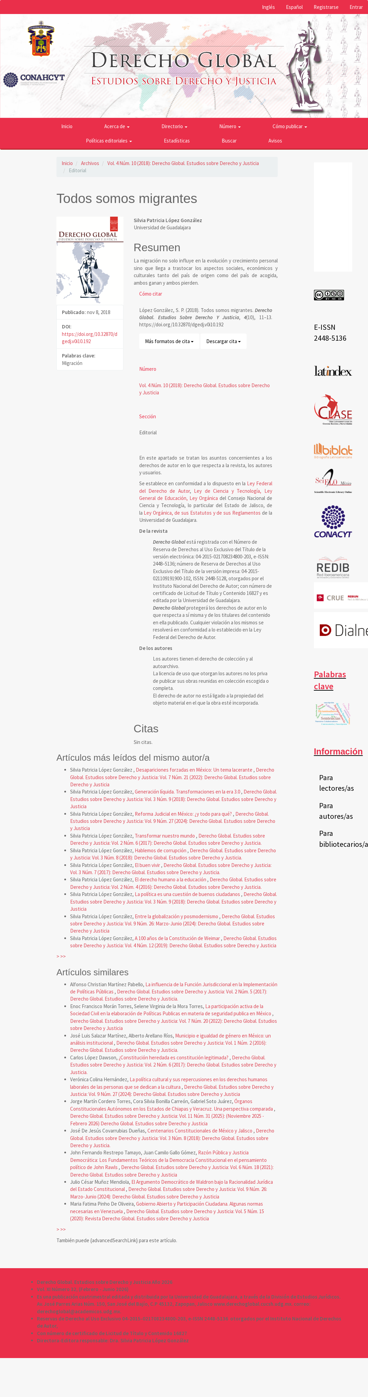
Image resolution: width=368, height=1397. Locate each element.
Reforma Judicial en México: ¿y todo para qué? (184, 814)
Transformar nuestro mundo (165, 835)
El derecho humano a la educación (171, 879)
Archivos (90, 163)
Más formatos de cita (169, 341)
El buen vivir (148, 865)
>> (63, 956)
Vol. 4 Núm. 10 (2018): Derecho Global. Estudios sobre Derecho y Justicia (183, 163)
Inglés (268, 7)
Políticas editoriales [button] (109, 140)
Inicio (67, 126)
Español (294, 7)
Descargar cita (223, 341)
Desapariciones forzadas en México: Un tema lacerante (194, 770)
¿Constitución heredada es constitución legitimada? (174, 1057)
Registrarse (326, 7)
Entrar (356, 7)
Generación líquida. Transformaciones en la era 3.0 (188, 791)
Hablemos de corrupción (161, 850)
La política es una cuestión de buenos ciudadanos (188, 894)
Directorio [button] (174, 126)
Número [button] (230, 126)
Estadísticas (177, 140)
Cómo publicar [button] (290, 126)
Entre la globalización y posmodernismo (177, 916)
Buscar (229, 140)
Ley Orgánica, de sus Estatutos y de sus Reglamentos (202, 513)
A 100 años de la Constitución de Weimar (178, 938)
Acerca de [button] (117, 126)
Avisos (275, 140)
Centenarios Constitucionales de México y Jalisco (200, 1130)
